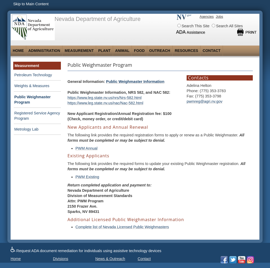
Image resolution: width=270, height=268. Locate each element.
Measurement (79, 50)
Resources (186, 50)
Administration (44, 50)
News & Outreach (110, 259)
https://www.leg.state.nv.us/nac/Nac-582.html (105, 103)
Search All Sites (227, 26)
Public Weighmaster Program (32, 99)
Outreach (159, 50)
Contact (211, 50)
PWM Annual (86, 148)
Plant (104, 50)
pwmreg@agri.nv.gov (204, 101)
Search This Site (193, 26)
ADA (190, 32)
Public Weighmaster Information (135, 81)
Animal (122, 50)
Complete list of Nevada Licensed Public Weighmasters (122, 227)
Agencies (207, 17)
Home (18, 50)
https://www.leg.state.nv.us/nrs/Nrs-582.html (105, 98)
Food (139, 50)
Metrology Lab (26, 129)
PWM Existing (87, 177)
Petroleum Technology (33, 75)
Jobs (219, 17)
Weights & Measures (32, 86)
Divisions (60, 259)
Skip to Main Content (31, 4)
